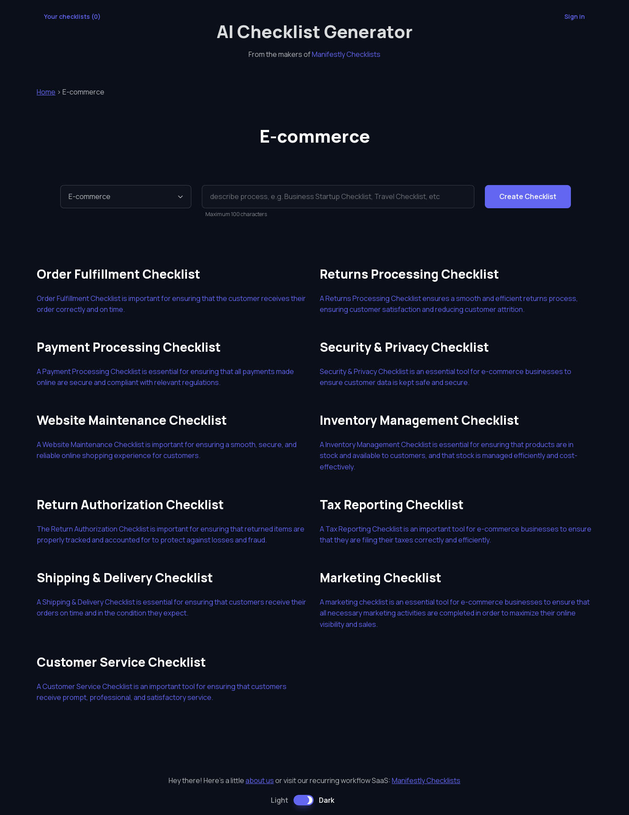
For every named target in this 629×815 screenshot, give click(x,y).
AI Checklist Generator (315, 31)
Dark (326, 800)
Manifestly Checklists (346, 54)
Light (279, 800)
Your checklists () (72, 16)
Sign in (574, 16)
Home (46, 92)
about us (259, 780)
